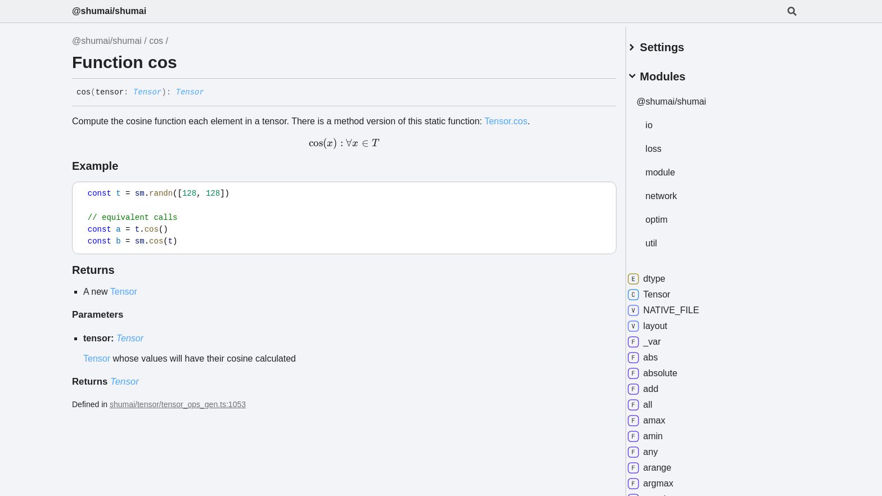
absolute (666, 369)
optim (670, 215)
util (664, 239)
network (674, 191)
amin (658, 432)
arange (663, 463)
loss (666, 144)
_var (657, 337)
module (673, 168)
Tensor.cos (505, 121)
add (656, 384)
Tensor (147, 92)
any (656, 447)
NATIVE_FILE (676, 306)
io (662, 120)
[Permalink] (213, 93)
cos (156, 41)
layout (661, 321)
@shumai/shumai (109, 11)
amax (659, 416)
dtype (659, 274)
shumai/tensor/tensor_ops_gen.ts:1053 (178, 404)
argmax (663, 479)
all (653, 400)
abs (656, 353)
